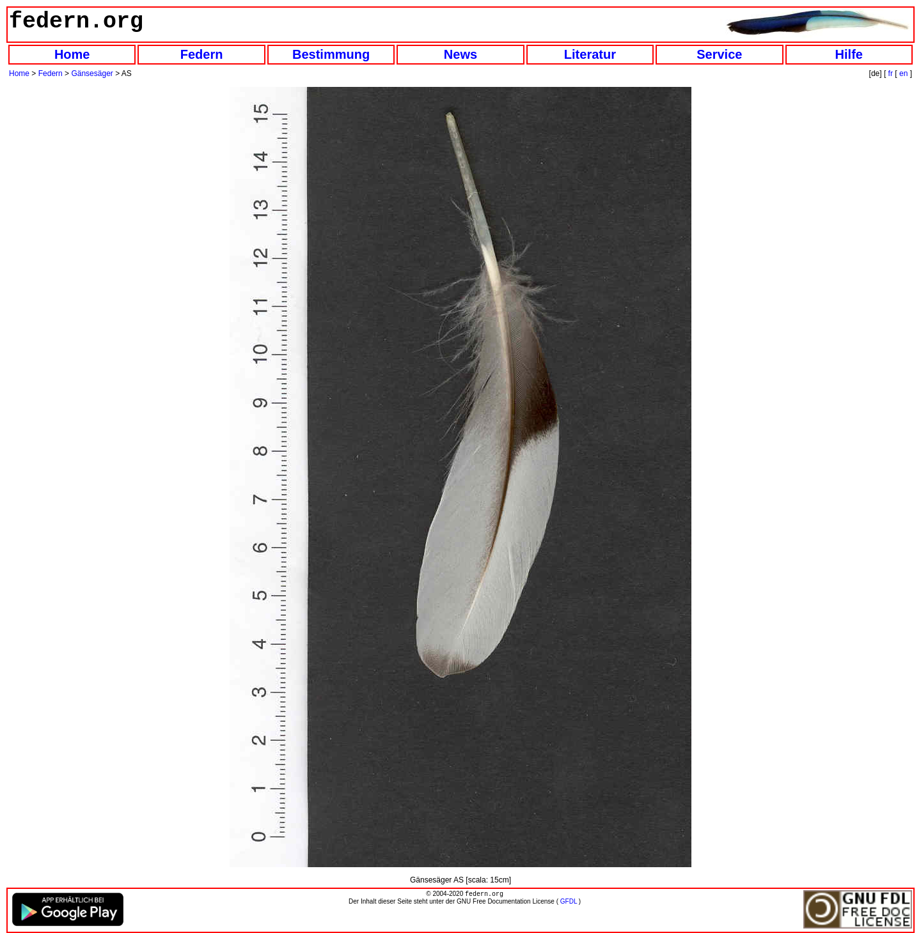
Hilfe (849, 54)
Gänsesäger (92, 73)
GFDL (568, 902)
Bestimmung (331, 54)
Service (719, 54)
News (460, 54)
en (903, 73)
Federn (201, 54)
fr (890, 73)
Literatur (590, 54)
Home (72, 54)
